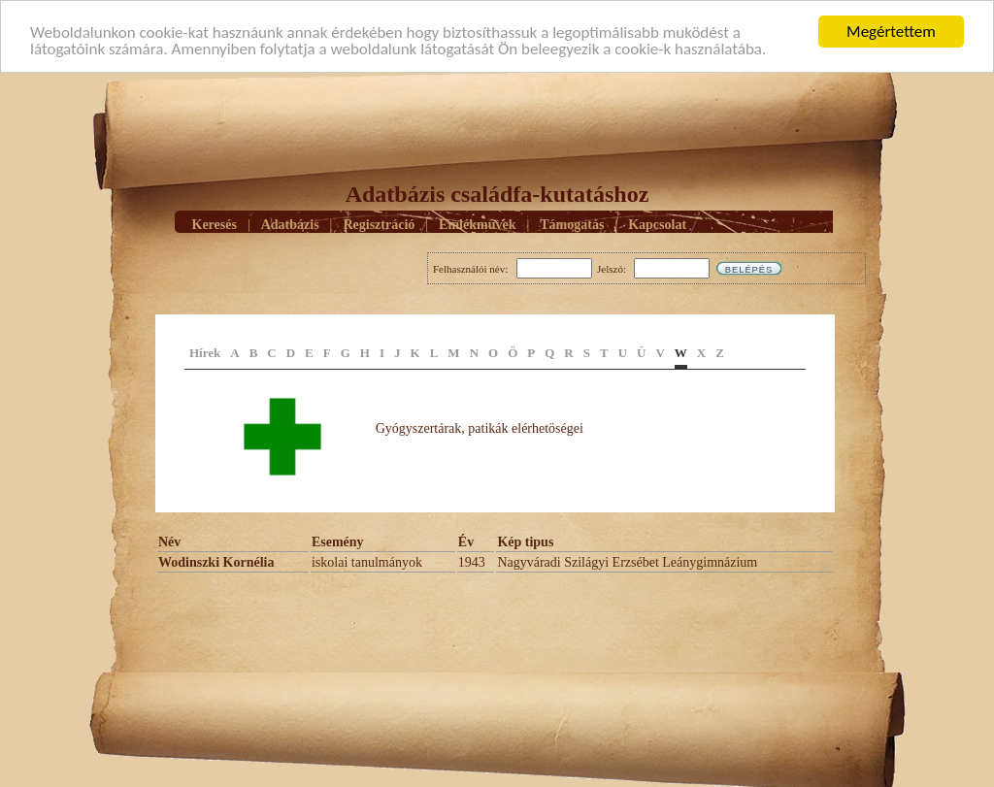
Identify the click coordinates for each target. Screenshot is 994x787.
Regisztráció (378, 223)
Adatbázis (290, 223)
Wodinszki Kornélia (216, 562)
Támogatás (572, 223)
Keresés (214, 223)
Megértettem (891, 31)
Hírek (204, 352)
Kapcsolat (657, 223)
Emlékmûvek (477, 223)
